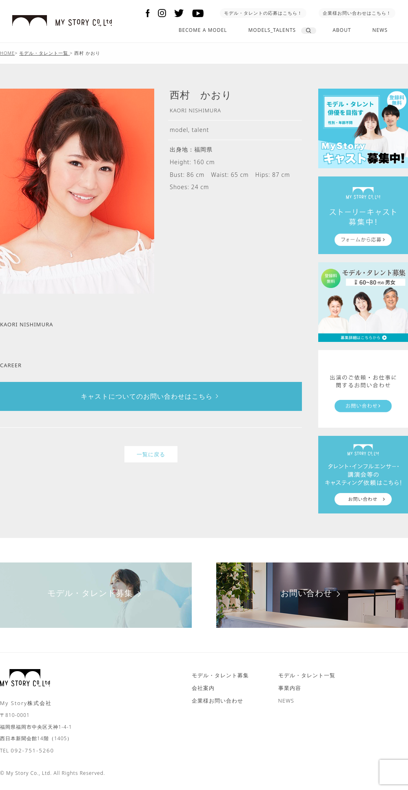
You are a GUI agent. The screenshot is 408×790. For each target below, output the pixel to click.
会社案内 (203, 688)
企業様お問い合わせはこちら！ (357, 13)
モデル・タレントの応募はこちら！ (263, 13)
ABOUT (342, 30)
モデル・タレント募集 (96, 592)
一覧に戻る (151, 454)
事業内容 (289, 688)
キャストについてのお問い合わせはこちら (151, 396)
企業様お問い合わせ (217, 700)
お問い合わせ (312, 592)
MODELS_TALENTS (272, 30)
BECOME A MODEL (203, 30)
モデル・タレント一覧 (306, 675)
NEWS (380, 30)
